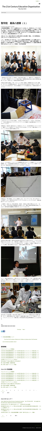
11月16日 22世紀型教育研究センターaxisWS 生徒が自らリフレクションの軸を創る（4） (20, 352)
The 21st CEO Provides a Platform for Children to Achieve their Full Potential (20, 339)
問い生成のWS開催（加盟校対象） (8, 362)
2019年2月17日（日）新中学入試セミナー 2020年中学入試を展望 (15, 404)
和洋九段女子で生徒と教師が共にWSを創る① (11, 361)
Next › (24, 329)
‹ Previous (19, 329)
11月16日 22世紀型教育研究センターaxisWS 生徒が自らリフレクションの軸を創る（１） (20, 357)
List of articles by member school (9, 341)
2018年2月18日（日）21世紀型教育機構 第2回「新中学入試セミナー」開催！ (18, 412)
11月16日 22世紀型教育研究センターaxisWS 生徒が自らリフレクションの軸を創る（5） (20, 350)
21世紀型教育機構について (8, 336)
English (37, 1)
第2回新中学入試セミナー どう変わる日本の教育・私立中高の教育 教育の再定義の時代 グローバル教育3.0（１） (21, 410)
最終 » (8, 392)
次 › (3, 392)
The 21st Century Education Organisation (21, 6)
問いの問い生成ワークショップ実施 (8, 364)
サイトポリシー (38, 425)
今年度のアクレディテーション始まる (9, 359)
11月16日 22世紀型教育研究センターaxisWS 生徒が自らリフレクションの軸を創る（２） (20, 355)
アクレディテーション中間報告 (7, 349)
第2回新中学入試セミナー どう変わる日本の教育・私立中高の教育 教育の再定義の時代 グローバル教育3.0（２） (21, 407)
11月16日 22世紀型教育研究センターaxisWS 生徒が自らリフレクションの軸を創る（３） (20, 354)
